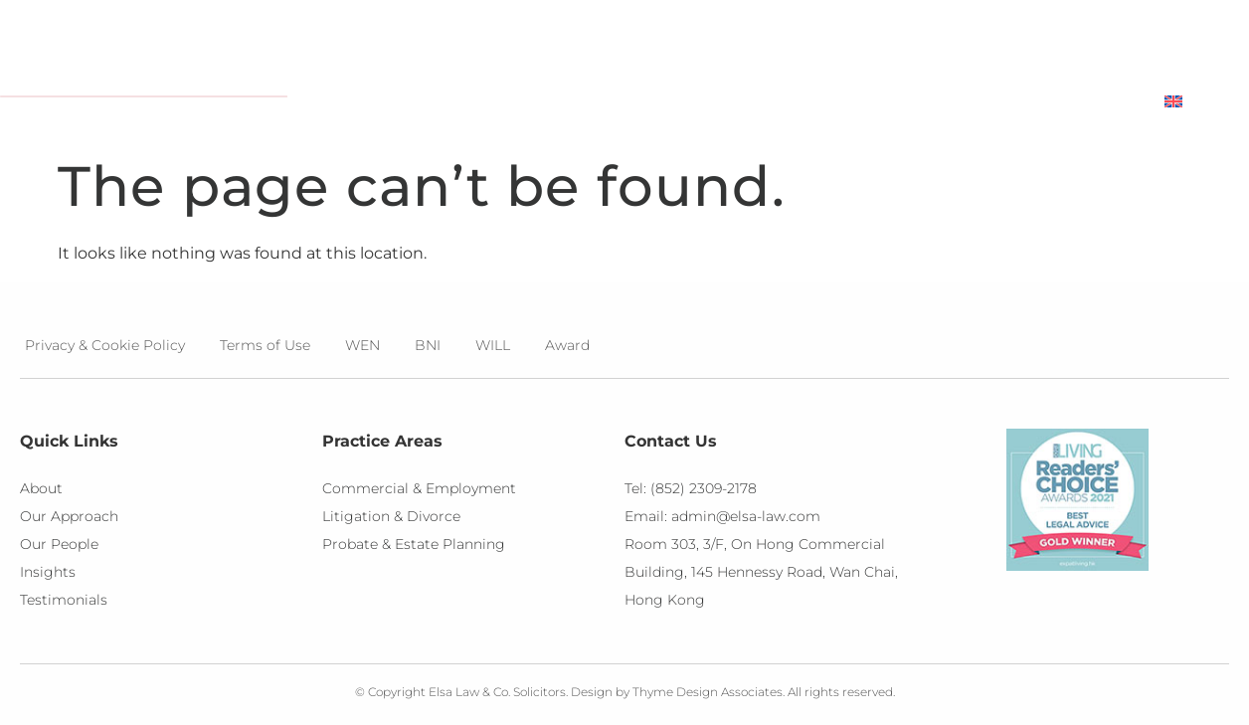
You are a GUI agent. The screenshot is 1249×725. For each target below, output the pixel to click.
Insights (810, 102)
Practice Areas (647, 102)
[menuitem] (1197, 101)
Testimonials (954, 100)
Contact (1088, 100)
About (491, 102)
